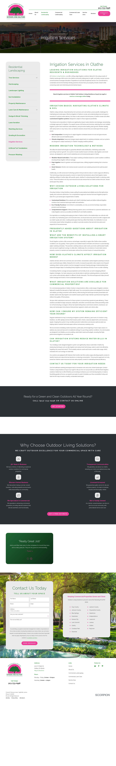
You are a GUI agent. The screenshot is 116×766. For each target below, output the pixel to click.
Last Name (30, 658)
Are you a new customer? (14, 674)
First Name (10, 658)
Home (70, 737)
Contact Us (104, 13)
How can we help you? (13, 679)
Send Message (27, 703)
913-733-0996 (104, 8)
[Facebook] (99, 737)
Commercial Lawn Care (75, 747)
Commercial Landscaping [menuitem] (59, 13)
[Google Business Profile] (95, 737)
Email (29, 663)
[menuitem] (22, 78)
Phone (9, 663)
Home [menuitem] (30, 13)
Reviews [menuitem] (93, 13)
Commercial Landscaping (76, 744)
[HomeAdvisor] (102, 737)
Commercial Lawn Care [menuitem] (74, 13)
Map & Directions (39, 741)
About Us (71, 740)
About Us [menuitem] (36, 13)
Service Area (72, 751)
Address (10, 668)
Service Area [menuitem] (85, 13)
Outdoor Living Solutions (58, 76)
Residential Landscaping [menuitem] (45, 13)
